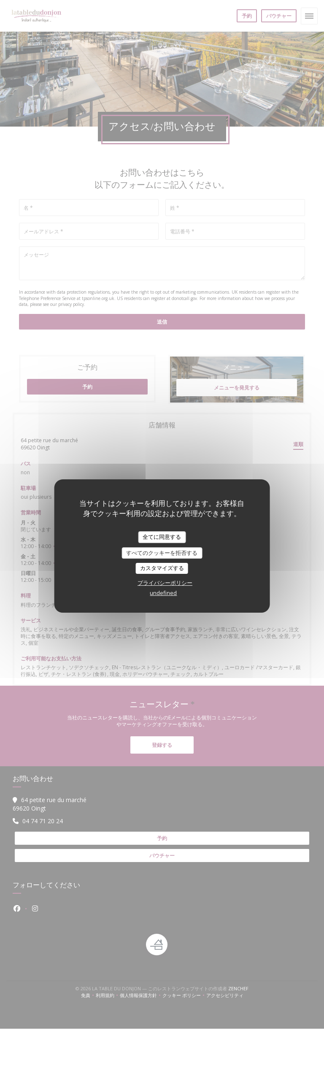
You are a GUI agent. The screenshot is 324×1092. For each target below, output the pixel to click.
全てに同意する (162, 537)
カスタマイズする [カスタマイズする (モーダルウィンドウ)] (162, 568)
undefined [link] (163, 593)
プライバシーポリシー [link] (165, 583)
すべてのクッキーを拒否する (161, 553)
